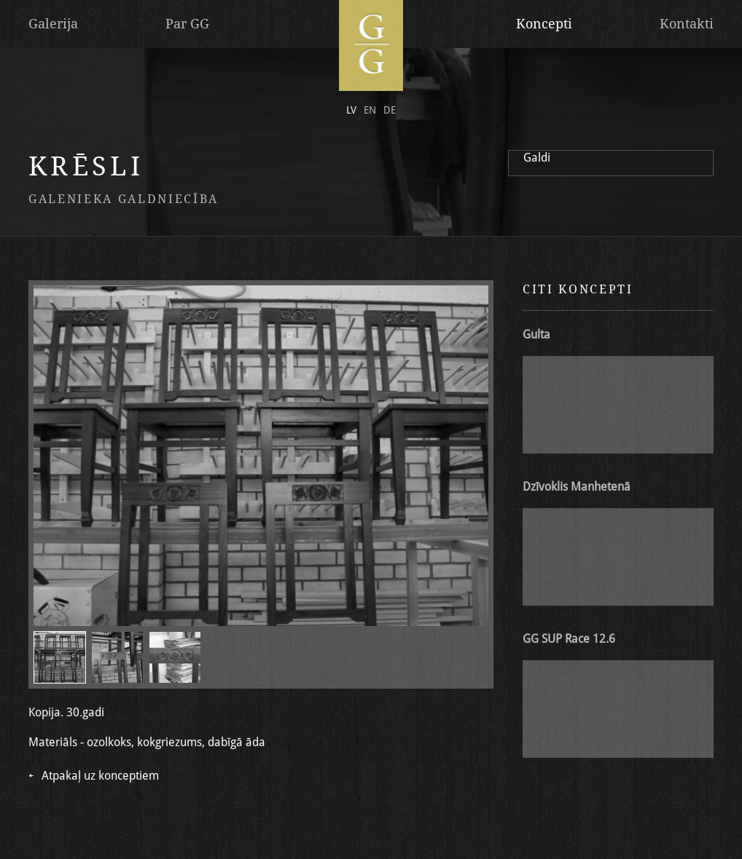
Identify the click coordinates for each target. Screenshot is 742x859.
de (389, 110)
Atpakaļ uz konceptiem (100, 776)
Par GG (187, 23)
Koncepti (544, 23)
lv (351, 110)
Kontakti (687, 23)
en (370, 110)
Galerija (53, 23)
